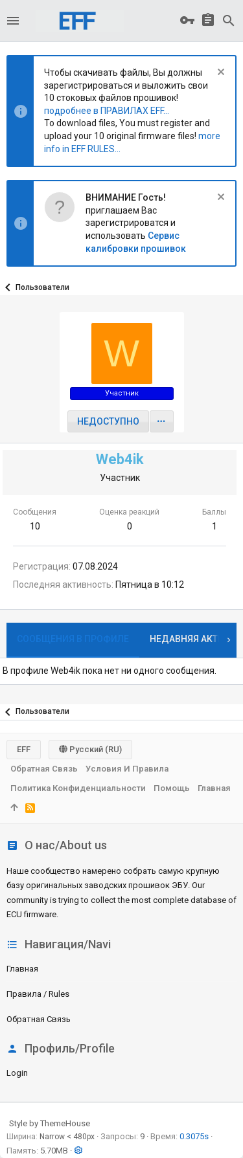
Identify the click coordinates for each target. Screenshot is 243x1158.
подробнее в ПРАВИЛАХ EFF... (106, 111)
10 (35, 526)
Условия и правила (127, 769)
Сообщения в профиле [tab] (73, 639)
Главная (22, 969)
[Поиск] (228, 20)
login (17, 1073)
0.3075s (194, 1136)
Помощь (172, 788)
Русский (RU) (90, 749)
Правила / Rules (37, 994)
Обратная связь (38, 1019)
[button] (13, 20)
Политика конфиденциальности (78, 788)
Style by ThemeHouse (49, 1123)
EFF (23, 749)
